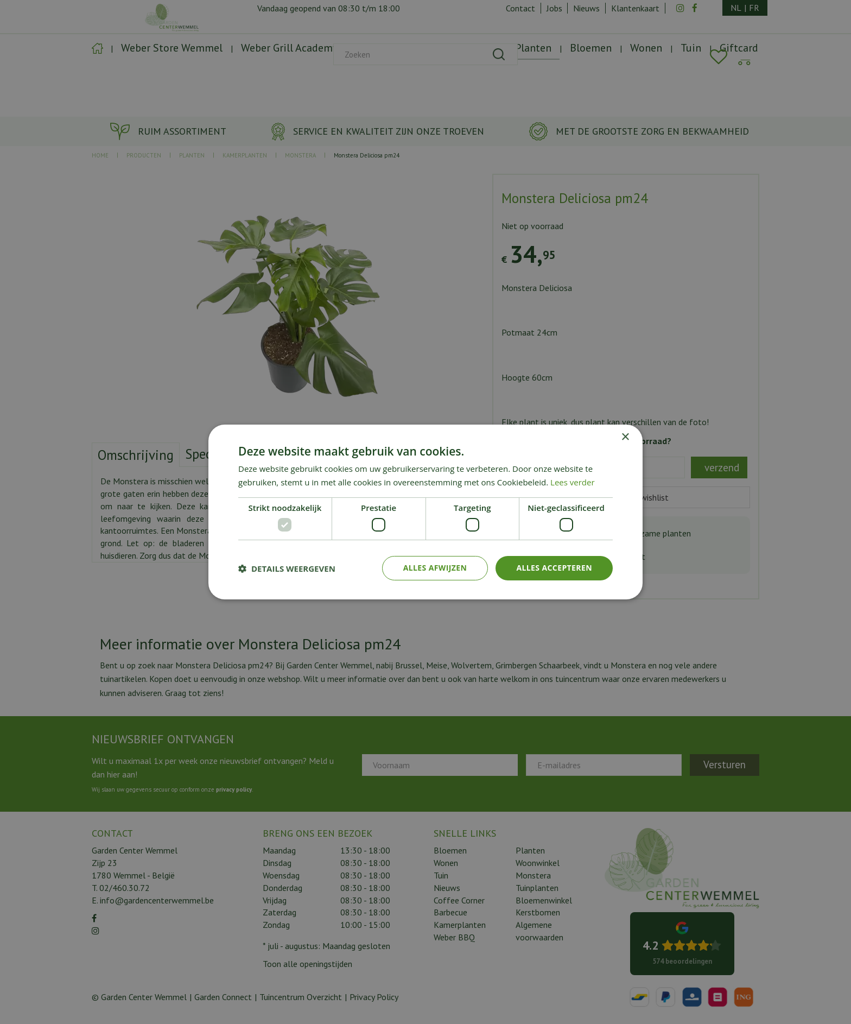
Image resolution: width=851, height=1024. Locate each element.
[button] (286, 568)
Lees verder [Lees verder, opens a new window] (572, 482)
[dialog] (425, 512)
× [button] (625, 437)
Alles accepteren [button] (554, 567)
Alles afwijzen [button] (435, 567)
